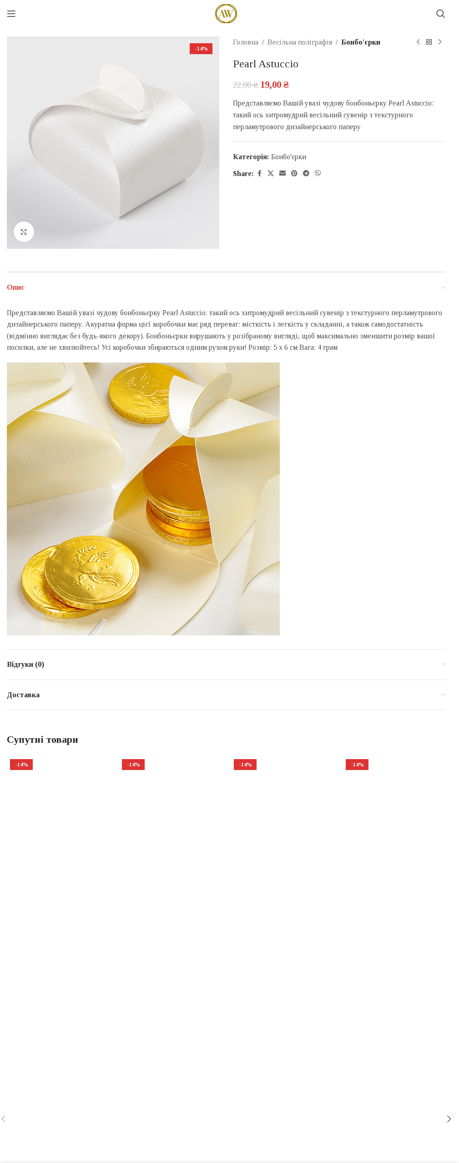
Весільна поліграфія (299, 42)
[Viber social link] (318, 173)
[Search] (441, 14)
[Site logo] (226, 13)
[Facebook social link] (259, 173)
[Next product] (439, 42)
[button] (449, 1119)
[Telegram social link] (306, 173)
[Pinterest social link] (294, 173)
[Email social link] (282, 173)
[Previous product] (418, 42)
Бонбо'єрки (360, 42)
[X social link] (271, 173)
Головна (245, 42)
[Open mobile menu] (11, 14)
